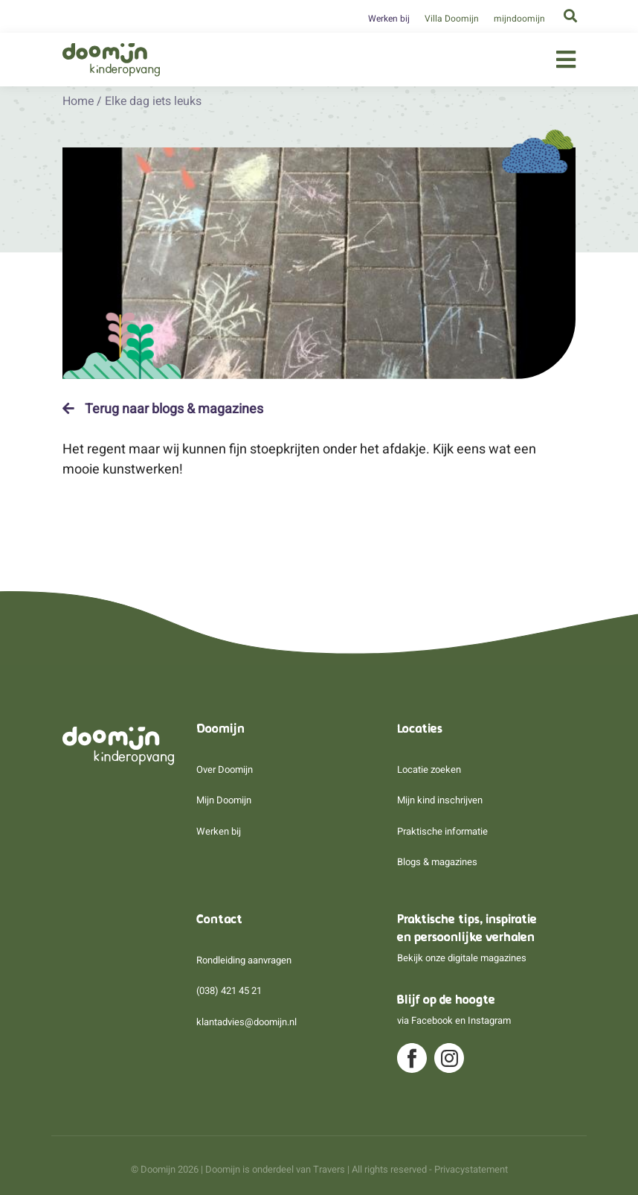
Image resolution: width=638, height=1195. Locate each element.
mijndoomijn (519, 18)
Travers (329, 1169)
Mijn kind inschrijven (440, 800)
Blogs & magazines (437, 861)
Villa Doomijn (452, 18)
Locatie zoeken (429, 769)
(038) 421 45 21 (229, 990)
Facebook (432, 1020)
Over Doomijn (224, 769)
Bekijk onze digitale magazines (461, 957)
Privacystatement (471, 1169)
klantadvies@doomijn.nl (246, 1021)
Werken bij (389, 18)
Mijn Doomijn (223, 800)
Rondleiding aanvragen (243, 960)
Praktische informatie (442, 831)
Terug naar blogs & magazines (162, 408)
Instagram (489, 1020)
